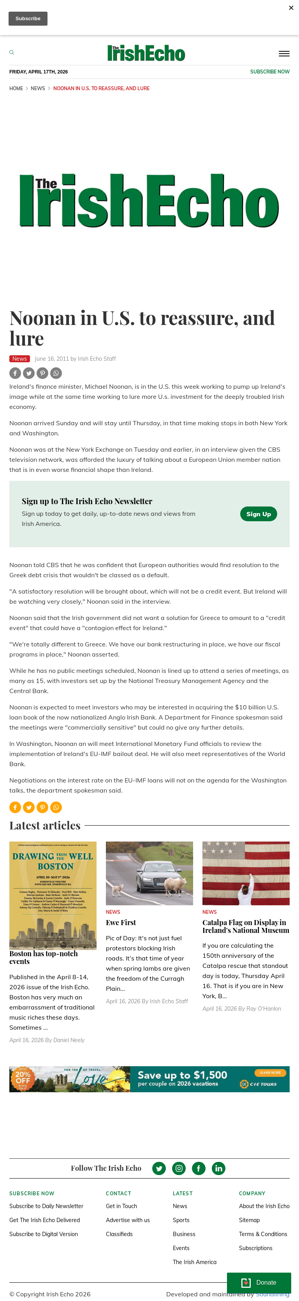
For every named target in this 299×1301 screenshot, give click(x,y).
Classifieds (119, 1234)
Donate (266, 1282)
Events (181, 1248)
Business (184, 1234)
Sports (181, 1220)
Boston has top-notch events (43, 957)
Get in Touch (121, 1206)
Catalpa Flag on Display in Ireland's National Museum (245, 926)
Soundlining (273, 1294)
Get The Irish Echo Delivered (44, 1220)
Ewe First (121, 922)
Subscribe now (270, 72)
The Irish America (194, 1262)
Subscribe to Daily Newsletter (46, 1206)
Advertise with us (128, 1220)
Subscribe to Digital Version (43, 1234)
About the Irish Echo (264, 1206)
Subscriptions (256, 1248)
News (180, 1206)
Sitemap (249, 1220)
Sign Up (258, 514)
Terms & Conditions (263, 1234)
